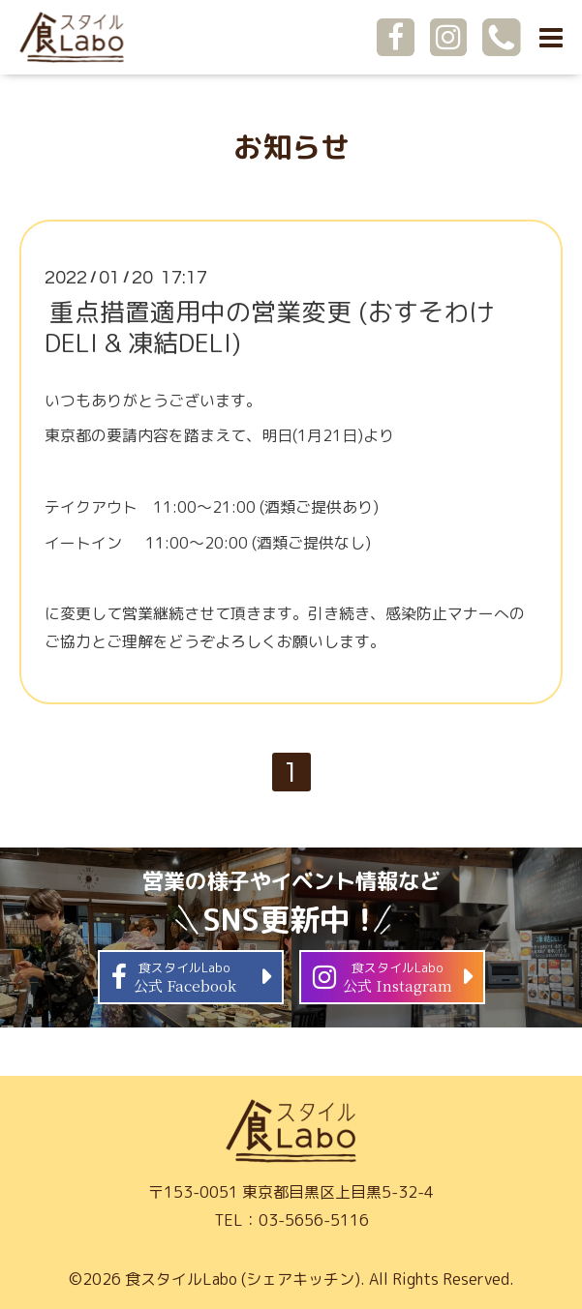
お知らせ (291, 147)
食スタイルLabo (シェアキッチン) (242, 1279)
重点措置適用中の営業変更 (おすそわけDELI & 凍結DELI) (269, 326)
